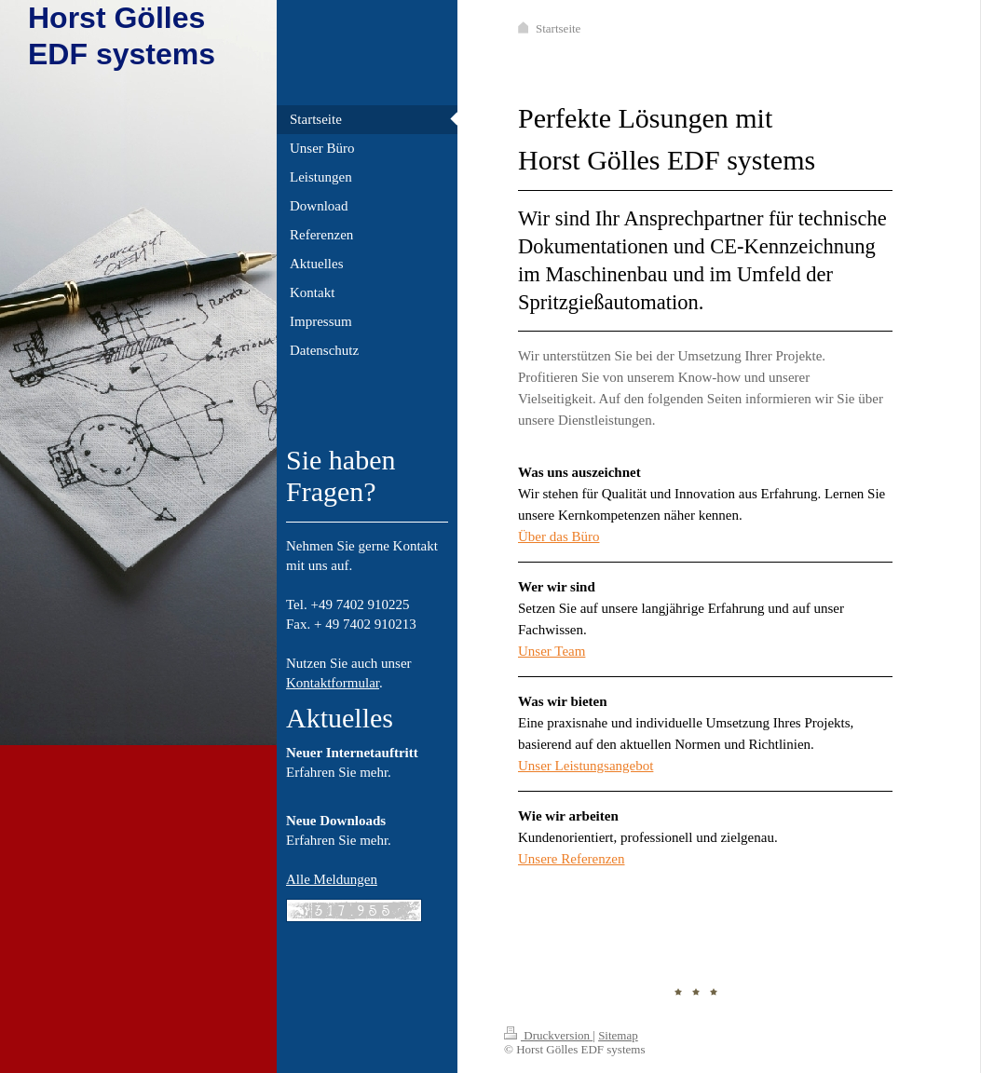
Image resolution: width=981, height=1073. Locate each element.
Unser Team (551, 651)
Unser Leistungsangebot (585, 765)
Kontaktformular (332, 682)
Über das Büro (558, 536)
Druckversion (548, 1035)
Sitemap (618, 1035)
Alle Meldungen (331, 879)
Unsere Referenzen (571, 858)
